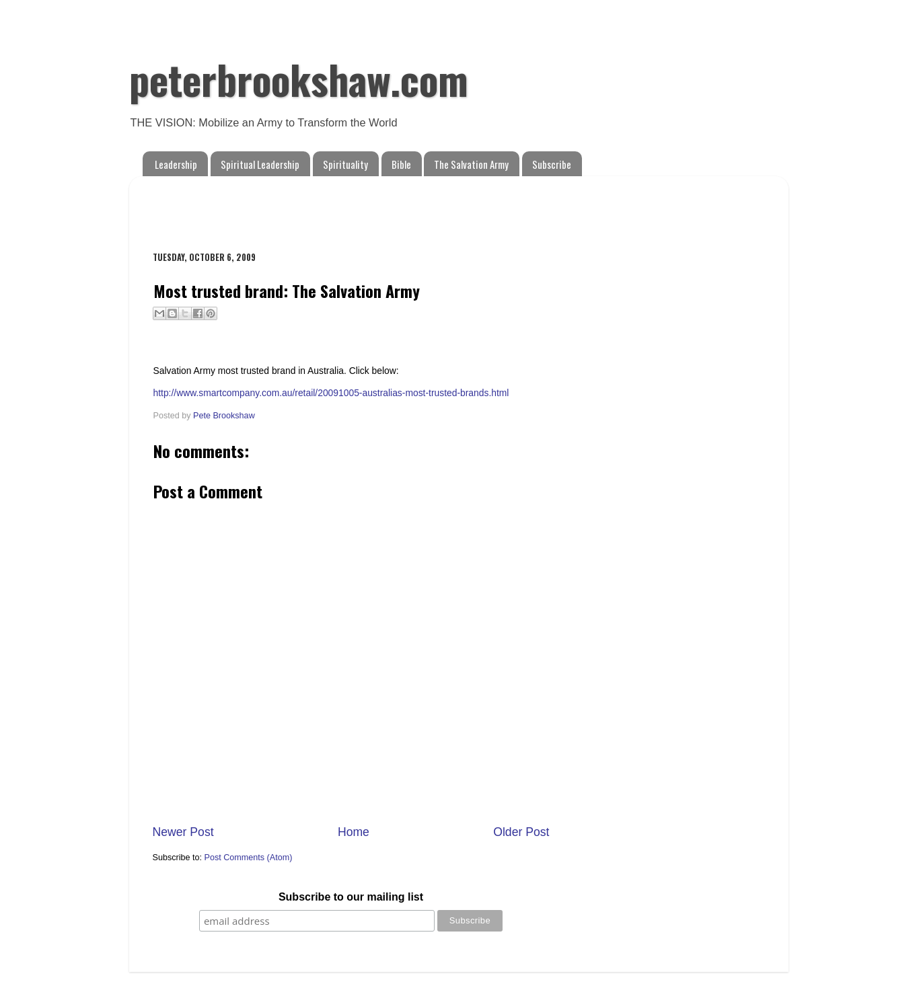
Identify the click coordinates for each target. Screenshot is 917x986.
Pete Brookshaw (224, 415)
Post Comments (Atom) (249, 857)
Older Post (521, 832)
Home (353, 832)
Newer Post (183, 832)
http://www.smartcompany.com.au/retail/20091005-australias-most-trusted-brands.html (331, 392)
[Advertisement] (310, 206)
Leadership (176, 164)
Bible (401, 164)
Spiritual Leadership (260, 164)
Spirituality (345, 164)
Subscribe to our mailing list (351, 897)
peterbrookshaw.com (298, 78)
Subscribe (551, 164)
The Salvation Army (471, 164)
